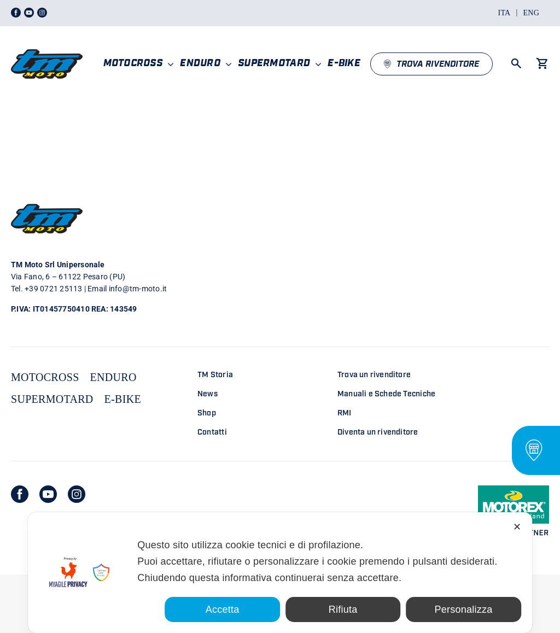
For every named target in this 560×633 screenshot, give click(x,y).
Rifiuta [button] (343, 609)
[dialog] (280, 572)
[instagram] (76, 494)
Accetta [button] (223, 609)
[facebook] (19, 494)
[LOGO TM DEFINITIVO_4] (47, 44)
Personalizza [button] (464, 609)
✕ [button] (517, 526)
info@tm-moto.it (138, 288)
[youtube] (48, 494)
